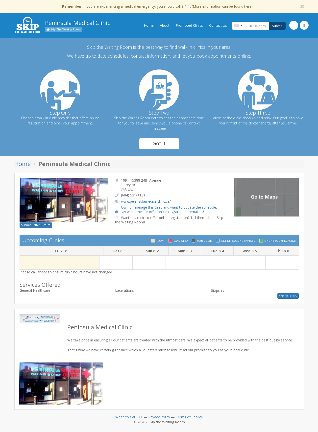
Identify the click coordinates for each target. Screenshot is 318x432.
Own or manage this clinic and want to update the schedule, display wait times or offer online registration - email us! (166, 209)
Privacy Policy (159, 417)
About (165, 25)
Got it (159, 143)
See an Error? (288, 296)
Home (149, 25)
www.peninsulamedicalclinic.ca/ (146, 201)
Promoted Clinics (189, 25)
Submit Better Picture (35, 225)
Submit (277, 26)
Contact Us (218, 25)
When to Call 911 (129, 417)
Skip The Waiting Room (64, 29)
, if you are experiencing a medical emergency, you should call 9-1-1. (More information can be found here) (157, 6)
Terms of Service (189, 417)
